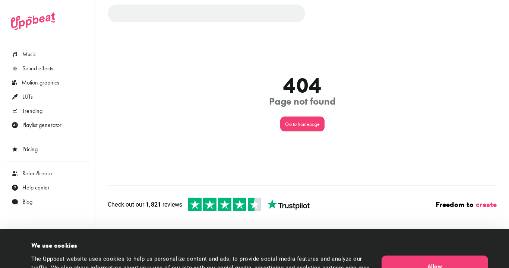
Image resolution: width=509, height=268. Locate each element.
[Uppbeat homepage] (33, 21)
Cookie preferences (55, 253)
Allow (434, 230)
